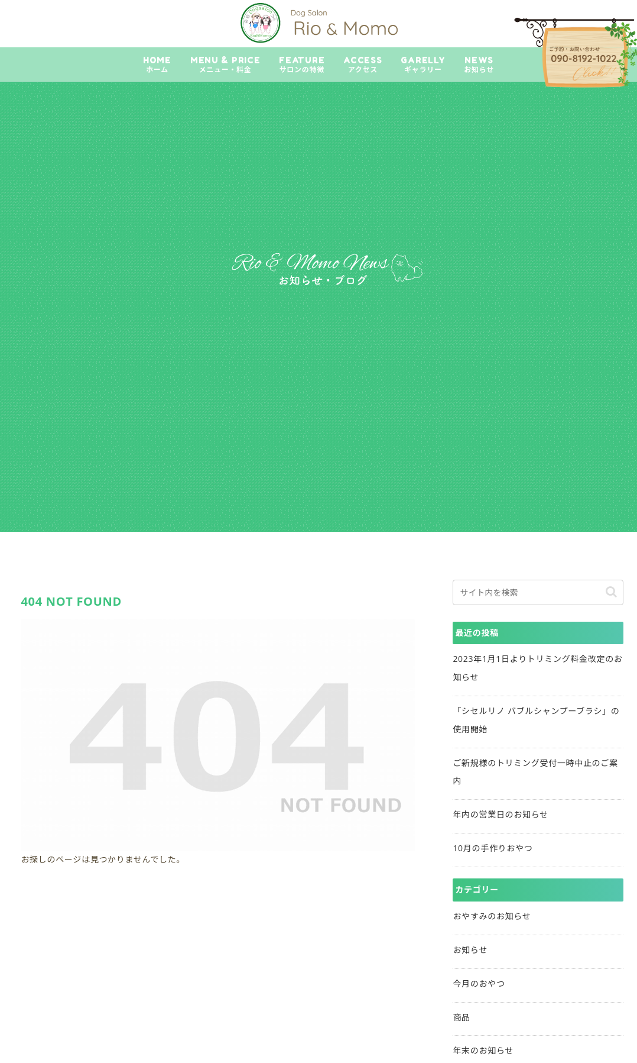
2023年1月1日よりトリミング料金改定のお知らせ (537, 668)
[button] (611, 592)
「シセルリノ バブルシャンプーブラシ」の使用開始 (536, 720)
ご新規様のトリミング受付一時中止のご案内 (535, 772)
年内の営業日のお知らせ (500, 814)
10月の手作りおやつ (492, 848)
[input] (538, 592)
